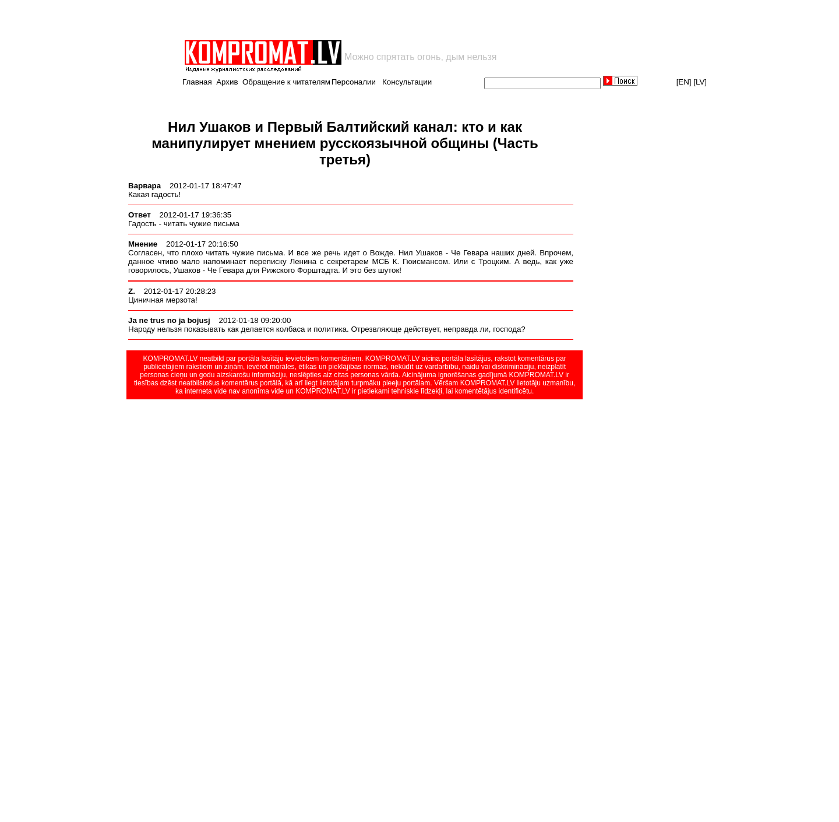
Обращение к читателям (286, 82)
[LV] (700, 82)
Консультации (407, 82)
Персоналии (354, 82)
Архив (227, 82)
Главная (197, 82)
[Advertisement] (319, 19)
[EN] (684, 82)
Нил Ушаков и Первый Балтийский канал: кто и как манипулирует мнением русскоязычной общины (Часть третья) (344, 143)
